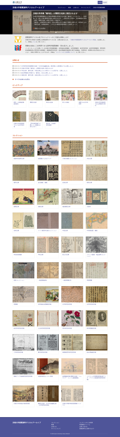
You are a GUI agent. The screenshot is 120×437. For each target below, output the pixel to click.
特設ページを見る (40, 28)
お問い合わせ (83, 426)
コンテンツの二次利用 (86, 422)
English (105, 2)
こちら (34, 41)
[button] (19, 22)
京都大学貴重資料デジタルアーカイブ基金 (83, 39)
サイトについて (85, 7)
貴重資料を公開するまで (86, 428)
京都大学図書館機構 (99, 7)
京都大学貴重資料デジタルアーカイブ (28, 7)
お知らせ (76, 7)
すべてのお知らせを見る (22, 79)
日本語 (100, 2)
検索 (69, 7)
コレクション (62, 7)
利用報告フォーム (84, 424)
